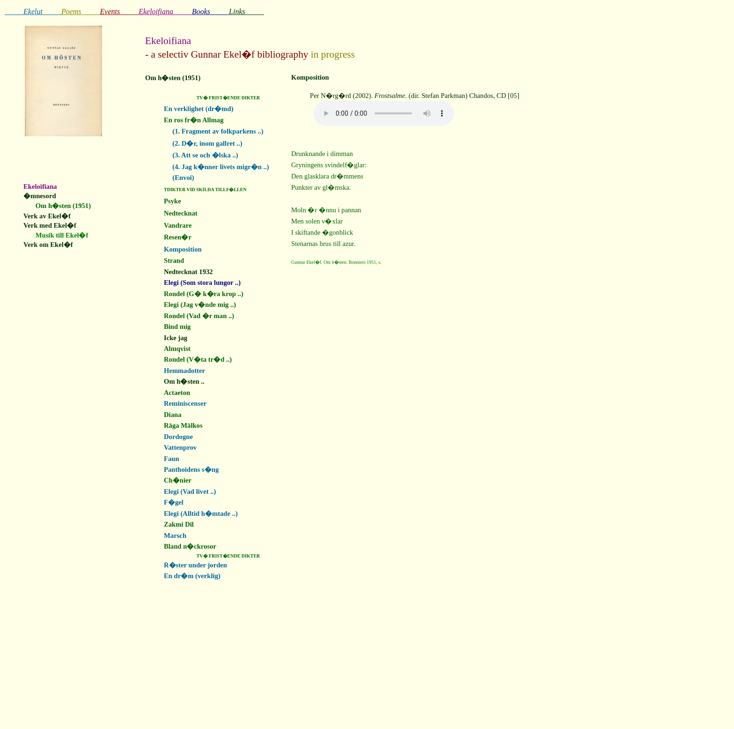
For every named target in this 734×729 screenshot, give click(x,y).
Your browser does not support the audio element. (384, 113)
